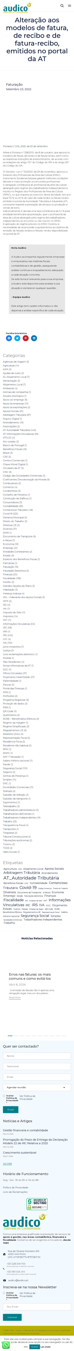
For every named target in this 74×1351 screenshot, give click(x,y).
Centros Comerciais (13, 460)
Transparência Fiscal (14, 825)
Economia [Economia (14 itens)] (58, 892)
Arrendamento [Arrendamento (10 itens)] (49, 873)
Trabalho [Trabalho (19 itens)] (9, 922)
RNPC (6, 753)
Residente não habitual (15, 745)
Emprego (8, 547)
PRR (5, 707)
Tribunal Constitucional (15, 836)
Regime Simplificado (14, 726)
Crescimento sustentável (19, 1152)
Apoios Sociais (11, 411)
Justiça (6, 650)
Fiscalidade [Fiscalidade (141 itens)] (13, 900)
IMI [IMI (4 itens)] (26, 901)
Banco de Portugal (13, 445)
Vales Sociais (10, 851)
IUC (5, 639)
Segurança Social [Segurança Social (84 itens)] (35, 916)
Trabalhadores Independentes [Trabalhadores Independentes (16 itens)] (43, 919)
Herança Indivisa (12, 593)
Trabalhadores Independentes (19, 817)
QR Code (8, 711)
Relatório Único (11, 734)
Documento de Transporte (18, 536)
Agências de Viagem (14, 361)
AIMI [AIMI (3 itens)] (20, 869)
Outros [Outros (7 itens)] (16, 909)
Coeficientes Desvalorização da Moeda (24, 479)
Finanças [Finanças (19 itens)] (50, 895)
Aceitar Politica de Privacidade (12, 1099)
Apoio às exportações (15, 407)
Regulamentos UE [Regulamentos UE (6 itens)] (32, 912)
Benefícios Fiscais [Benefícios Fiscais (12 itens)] (13, 883)
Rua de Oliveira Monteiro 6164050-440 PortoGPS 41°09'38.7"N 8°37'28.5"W (24, 1254)
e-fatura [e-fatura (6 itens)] (46, 892)
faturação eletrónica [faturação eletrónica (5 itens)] (33, 896)
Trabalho (7, 821)
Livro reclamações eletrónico (19, 654)
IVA (5, 642)
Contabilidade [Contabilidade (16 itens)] (38, 883)
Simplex (7, 779)
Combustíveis (10, 483)
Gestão (7, 582)
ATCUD (7, 437)
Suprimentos (10, 802)
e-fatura (7, 540)
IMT (5, 620)
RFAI (5, 749)
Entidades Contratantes (16, 551)
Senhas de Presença (14, 775)
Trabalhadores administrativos (19, 810)
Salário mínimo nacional (16, 760)
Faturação (14, 85)
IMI (5, 608)
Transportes (9, 829)
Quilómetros (10, 715)
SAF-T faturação (12, 756)
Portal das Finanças (13, 688)
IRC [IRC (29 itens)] (28, 905)
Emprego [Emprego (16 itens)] (9, 895)
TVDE (6, 848)
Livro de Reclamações (15, 1192)
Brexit (6, 452)
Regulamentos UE (13, 730)
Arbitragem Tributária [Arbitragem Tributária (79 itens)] (21, 873)
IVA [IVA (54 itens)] (41, 905)
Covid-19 (7, 513)
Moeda (7, 658)
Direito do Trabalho (13, 521)
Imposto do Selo (12, 612)
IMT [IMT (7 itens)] (45, 900)
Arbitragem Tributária (14, 414)
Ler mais (45, 1346)
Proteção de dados (13, 703)
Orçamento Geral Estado (16, 677)
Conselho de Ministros (15, 494)
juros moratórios (12, 646)
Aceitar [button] (34, 1346)
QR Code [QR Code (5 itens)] (49, 909)
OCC (5, 669)
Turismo (7, 844)
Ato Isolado (9, 441)
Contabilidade (10, 506)
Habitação (8, 589)
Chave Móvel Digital (14, 464)
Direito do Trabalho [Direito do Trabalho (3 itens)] (60, 888)
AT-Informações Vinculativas (18, 434)
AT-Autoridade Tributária (16, 430)
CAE (5, 456)
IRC (5, 627)
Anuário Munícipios (13, 396)
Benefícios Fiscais (12, 449)
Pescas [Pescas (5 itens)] (25, 909)
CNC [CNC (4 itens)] (26, 883)
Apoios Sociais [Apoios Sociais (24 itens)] (54, 868)
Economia (8, 544)
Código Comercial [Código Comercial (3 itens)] (45, 888)
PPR (5, 692)
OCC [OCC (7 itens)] (48, 905)
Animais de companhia (15, 392)
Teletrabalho (10, 806)
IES (5, 604)
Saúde (6, 764)
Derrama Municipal (13, 517)
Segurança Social (12, 768)
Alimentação (10, 380)
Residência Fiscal (12, 741)
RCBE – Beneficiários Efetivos (19, 718)
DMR (6, 532)
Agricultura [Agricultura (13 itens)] (10, 868)
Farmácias (8, 563)
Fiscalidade (9, 578)
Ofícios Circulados (12, 673)
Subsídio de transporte (15, 798)
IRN (5, 631)
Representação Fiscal (15, 737)
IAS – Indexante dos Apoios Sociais (22, 597)
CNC (5, 471)
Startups (7, 791)
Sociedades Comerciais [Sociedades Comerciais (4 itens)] (12, 920)
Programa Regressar (14, 699)
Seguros (7, 772)
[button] (15, 998)
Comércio (8, 487)
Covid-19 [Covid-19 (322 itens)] (28, 887)
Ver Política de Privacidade (27, 1097)
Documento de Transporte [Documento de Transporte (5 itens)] (29, 892)
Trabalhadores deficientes (17, 813)
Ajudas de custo (12, 373)
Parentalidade (10, 680)
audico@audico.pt (18, 1280)
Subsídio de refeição (14, 794)
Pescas (7, 684)
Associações (10, 426)
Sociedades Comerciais (16, 787)
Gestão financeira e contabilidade (25, 1130)
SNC (5, 783)
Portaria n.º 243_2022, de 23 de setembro (25, 146)
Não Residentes (12, 661)
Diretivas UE (10, 525)
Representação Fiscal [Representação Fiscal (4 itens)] (51, 912)
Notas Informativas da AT (17, 665)
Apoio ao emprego (13, 399)
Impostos (8, 616)
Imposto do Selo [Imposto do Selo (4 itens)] (35, 901)
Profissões (8, 696)
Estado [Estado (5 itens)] (20, 896)
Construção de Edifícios (16, 498)
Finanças (8, 574)
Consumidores (11, 502)
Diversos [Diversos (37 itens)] (9, 892)
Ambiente (8, 388)
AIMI (5, 369)
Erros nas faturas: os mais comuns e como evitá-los (30, 976)
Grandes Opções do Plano (17, 585)
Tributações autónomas (16, 840)
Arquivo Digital (11, 418)
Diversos (7, 528)
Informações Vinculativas (16, 623)
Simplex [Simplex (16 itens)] (56, 915)
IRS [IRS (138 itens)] (35, 905)
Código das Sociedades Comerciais (22, 475)
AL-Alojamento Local (14, 376)
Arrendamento (11, 422)
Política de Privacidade (15, 1187)
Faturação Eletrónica (14, 570)
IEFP (5, 601)
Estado (7, 555)
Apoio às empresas (13, 403)
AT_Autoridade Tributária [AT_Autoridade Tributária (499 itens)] (31, 878)
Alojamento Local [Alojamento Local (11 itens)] (33, 869)
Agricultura (9, 365)
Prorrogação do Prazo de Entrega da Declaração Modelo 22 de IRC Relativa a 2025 (35, 1141)
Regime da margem (14, 722)
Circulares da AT (11, 468)
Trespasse (8, 832)
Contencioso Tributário (15, 509)
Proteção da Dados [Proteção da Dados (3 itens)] (36, 909)
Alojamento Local (13, 384)
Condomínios (10, 490)
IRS (5, 635)
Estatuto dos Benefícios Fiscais (20, 559)
